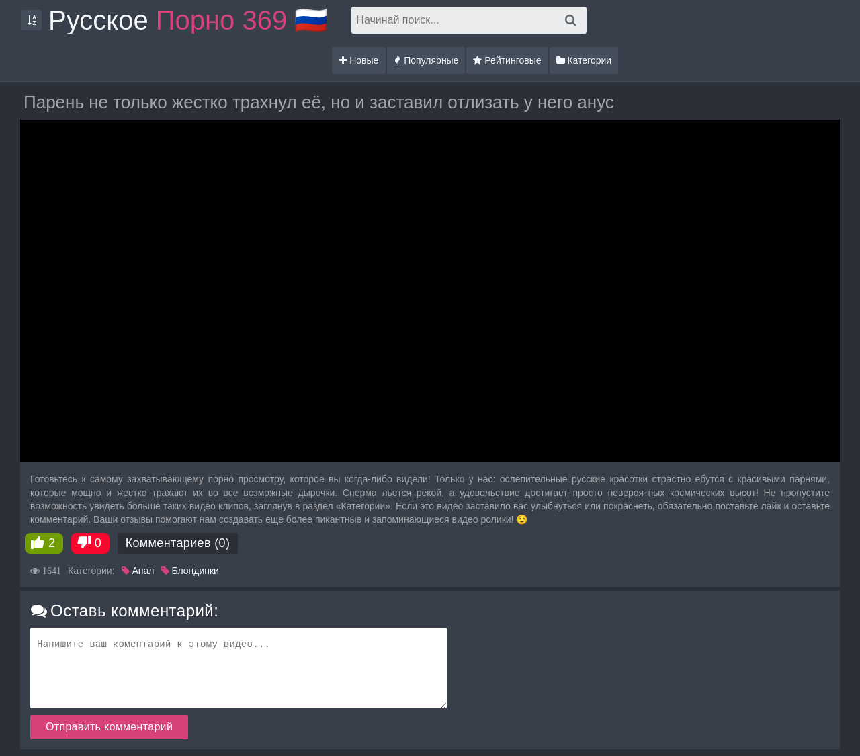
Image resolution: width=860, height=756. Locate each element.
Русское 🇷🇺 (188, 20)
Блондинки (190, 570)
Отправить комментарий (109, 726)
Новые (358, 60)
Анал (138, 570)
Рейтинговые (507, 60)
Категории (584, 60)
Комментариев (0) (178, 543)
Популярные (426, 60)
